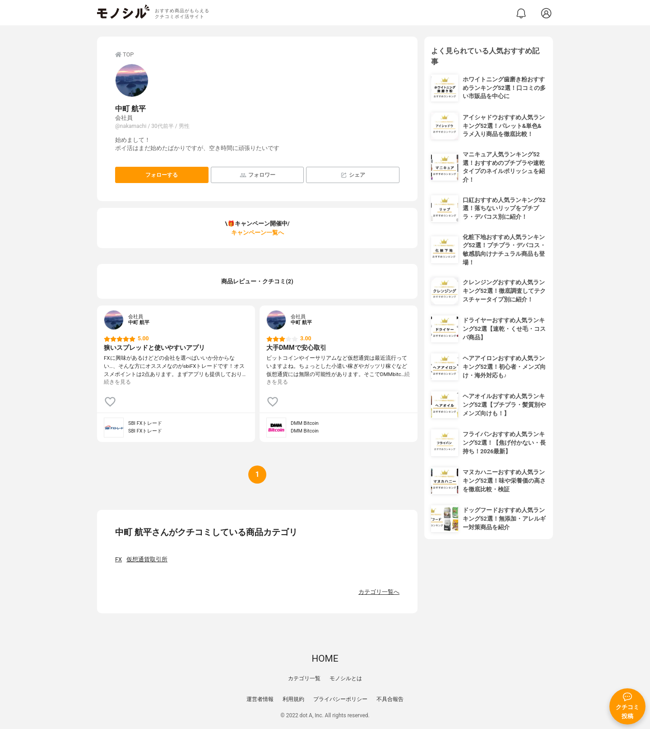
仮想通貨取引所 (146, 559)
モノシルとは (346, 678)
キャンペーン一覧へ (257, 232)
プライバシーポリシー (340, 699)
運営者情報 (260, 699)
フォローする (161, 175)
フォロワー (257, 175)
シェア (352, 175)
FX (118, 559)
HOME (324, 658)
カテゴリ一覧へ (378, 591)
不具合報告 (390, 699)
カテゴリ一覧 (304, 678)
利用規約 (293, 699)
